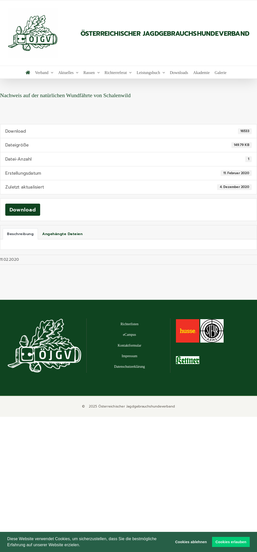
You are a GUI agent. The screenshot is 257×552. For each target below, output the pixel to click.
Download (23, 209)
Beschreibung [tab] (20, 234)
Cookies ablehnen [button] (191, 542)
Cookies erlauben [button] (231, 542)
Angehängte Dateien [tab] (62, 234)
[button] (82, 545)
